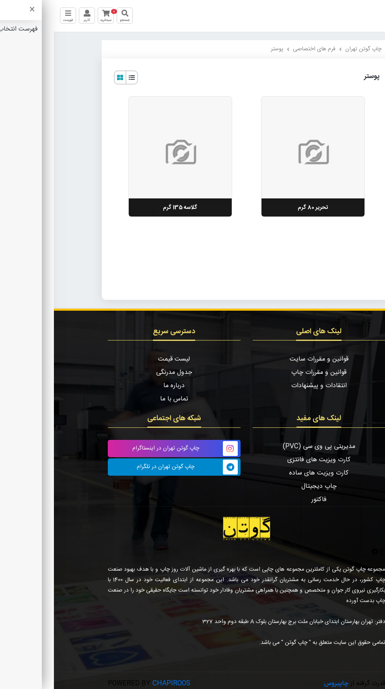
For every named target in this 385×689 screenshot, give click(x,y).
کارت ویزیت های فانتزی (264, 459)
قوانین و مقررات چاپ (264, 372)
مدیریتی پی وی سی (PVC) (265, 446)
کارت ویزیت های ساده (264, 473)
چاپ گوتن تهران (309, 49)
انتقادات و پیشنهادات (265, 385)
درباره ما (120, 385)
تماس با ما (120, 399)
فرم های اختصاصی (260, 49)
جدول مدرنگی (120, 372)
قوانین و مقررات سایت (265, 359)
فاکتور (265, 499)
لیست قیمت (120, 359)
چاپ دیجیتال (265, 486)
